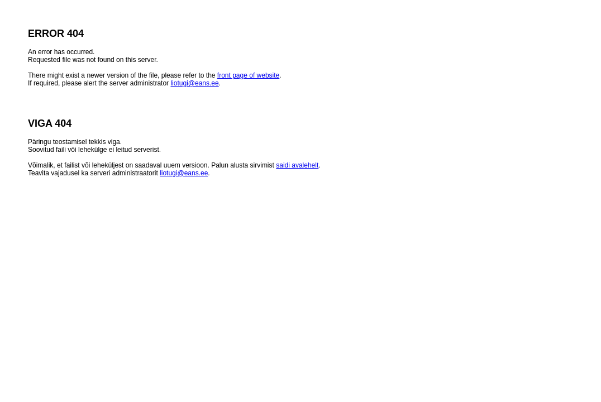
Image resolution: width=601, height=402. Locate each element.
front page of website (248, 75)
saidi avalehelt (297, 165)
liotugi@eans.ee (194, 83)
